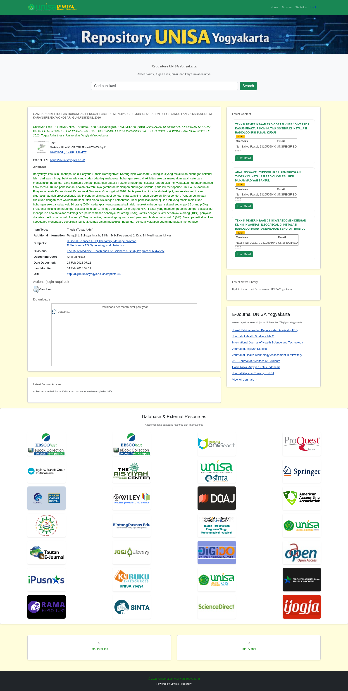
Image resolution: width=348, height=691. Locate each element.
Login (313, 7)
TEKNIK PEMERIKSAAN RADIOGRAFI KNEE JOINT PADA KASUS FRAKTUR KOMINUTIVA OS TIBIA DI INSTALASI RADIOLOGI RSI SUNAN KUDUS (272, 128)
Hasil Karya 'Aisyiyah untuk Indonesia (256, 367)
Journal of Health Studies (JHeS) (253, 336)
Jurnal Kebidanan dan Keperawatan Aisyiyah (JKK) (265, 330)
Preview (81, 152)
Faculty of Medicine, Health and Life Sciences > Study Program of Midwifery (115, 251)
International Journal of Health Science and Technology (267, 342)
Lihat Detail (244, 158)
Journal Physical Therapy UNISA (253, 373)
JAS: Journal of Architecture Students (256, 361)
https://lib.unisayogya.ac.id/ (67, 160)
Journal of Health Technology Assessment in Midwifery (267, 355)
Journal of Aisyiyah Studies (249, 348)
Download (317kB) (62, 152)
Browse (287, 7)
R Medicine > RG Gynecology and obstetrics (95, 245)
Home (274, 7)
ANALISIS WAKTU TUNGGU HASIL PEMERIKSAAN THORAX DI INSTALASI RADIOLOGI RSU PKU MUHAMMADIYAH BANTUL (268, 176)
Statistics (301, 7)
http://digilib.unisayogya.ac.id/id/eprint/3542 (94, 274)
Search (248, 86)
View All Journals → (245, 379)
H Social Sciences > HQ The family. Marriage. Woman (101, 241)
